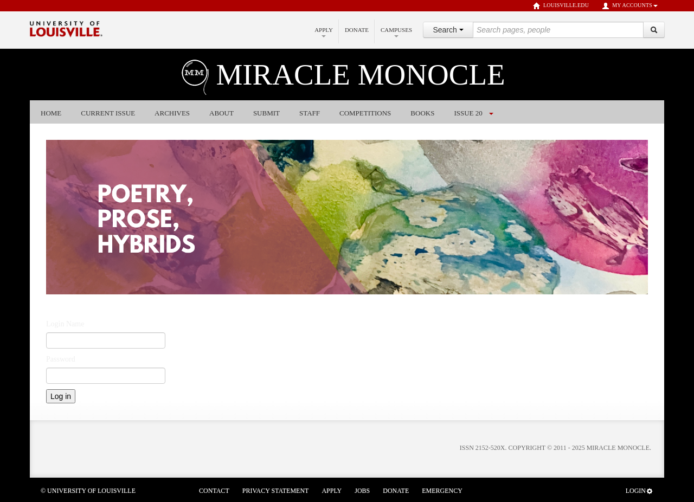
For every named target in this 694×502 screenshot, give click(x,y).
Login (639, 491)
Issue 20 (468, 113)
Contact (214, 490)
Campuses (396, 32)
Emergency (442, 490)
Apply (323, 32)
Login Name (65, 324)
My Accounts (630, 6)
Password (60, 359)
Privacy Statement (275, 490)
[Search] (654, 30)
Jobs (362, 490)
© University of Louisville (88, 490)
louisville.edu (561, 6)
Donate (357, 30)
